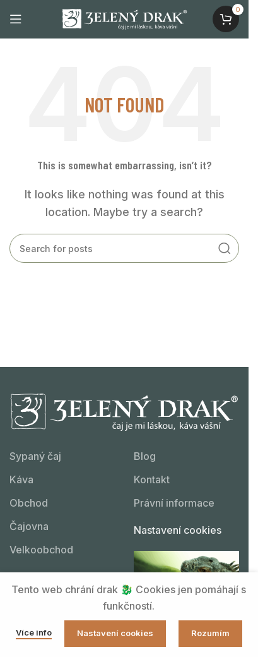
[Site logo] (124, 17)
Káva (21, 479)
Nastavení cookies (177, 530)
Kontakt (152, 479)
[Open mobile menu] (15, 19)
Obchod (28, 503)
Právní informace (174, 503)
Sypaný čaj (35, 456)
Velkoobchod (41, 549)
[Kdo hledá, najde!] (124, 248)
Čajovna (29, 526)
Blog (145, 456)
